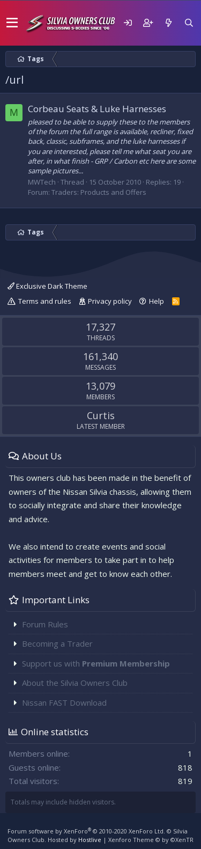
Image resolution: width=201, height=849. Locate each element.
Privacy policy (110, 301)
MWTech (42, 182)
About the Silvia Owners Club (75, 682)
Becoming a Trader (57, 643)
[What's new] (168, 23)
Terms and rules (44, 301)
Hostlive (89, 840)
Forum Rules (45, 624)
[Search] (188, 23)
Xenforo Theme (150, 840)
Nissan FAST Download (64, 702)
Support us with (96, 663)
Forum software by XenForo (86, 831)
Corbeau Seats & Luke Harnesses (97, 109)
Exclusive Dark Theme (47, 286)
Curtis (101, 415)
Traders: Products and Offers (98, 192)
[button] (12, 23)
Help (156, 301)
